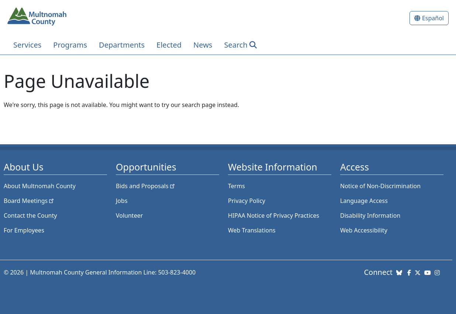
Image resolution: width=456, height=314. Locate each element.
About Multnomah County (40, 186)
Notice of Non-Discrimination (380, 186)
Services (27, 45)
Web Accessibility (363, 230)
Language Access (364, 201)
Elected (169, 45)
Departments (122, 45)
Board (29, 201)
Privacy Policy (246, 201)
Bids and (146, 186)
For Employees (24, 230)
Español (433, 18)
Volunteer (129, 215)
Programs (70, 45)
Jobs (122, 201)
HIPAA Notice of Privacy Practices (273, 215)
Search (235, 45)
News (202, 45)
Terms (236, 186)
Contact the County (30, 215)
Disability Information (370, 215)
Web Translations (252, 230)
